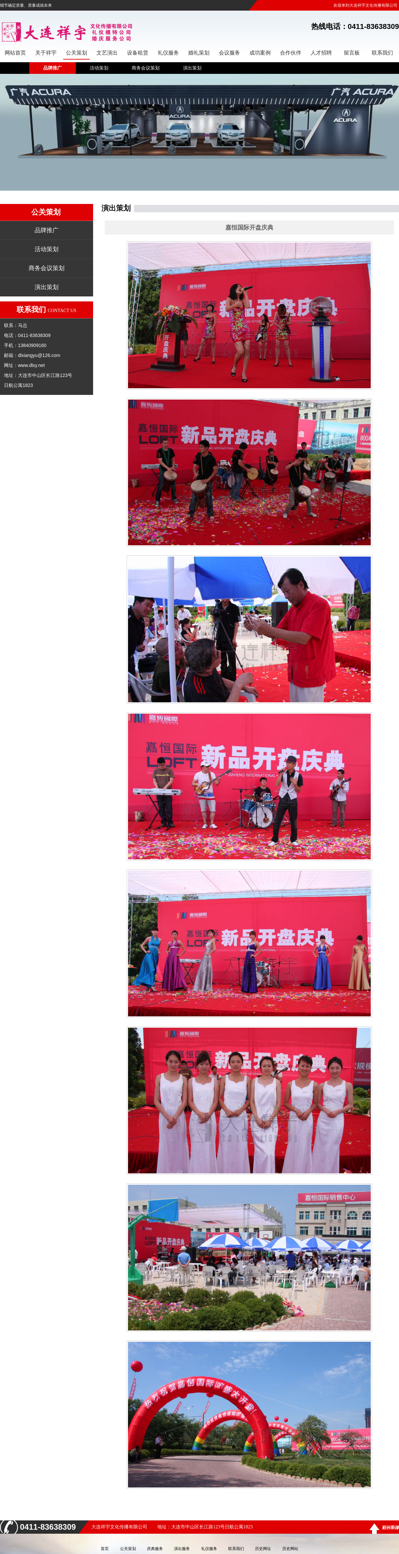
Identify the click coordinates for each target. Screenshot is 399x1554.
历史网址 (263, 1548)
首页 (105, 1548)
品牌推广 (52, 68)
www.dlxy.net (31, 365)
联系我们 (236, 1548)
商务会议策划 (146, 68)
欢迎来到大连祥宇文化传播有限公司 (365, 5)
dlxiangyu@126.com (39, 355)
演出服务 (182, 1548)
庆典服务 (155, 1548)
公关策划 (128, 1548)
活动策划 (99, 68)
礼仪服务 (209, 1548)
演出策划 (192, 68)
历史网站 (290, 1548)
